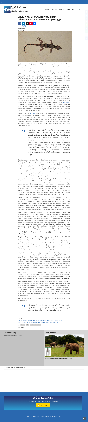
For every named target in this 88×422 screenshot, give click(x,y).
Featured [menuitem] (54, 9)
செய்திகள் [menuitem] (47, 9)
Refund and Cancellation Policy (51, 416)
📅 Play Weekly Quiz (43, 405)
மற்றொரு (32, 113)
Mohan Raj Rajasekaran (24, 26)
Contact (59, 416)
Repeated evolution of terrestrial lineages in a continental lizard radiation (38, 322)
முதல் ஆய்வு (65, 102)
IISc (27, 324)
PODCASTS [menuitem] (61, 9)
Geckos (22, 324)
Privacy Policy (33, 416)
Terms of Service (40, 416)
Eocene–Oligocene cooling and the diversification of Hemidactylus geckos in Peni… (40, 320)
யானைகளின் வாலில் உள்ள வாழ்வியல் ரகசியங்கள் (58, 358)
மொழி (20, 327)
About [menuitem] (73, 9)
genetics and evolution (35, 324)
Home (28, 416)
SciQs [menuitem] (68, 9)
